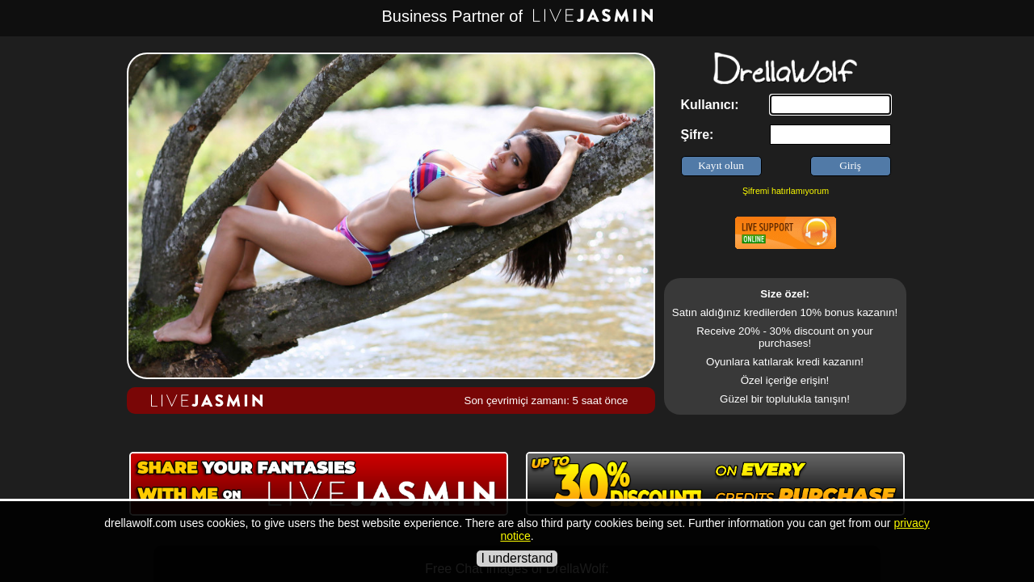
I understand (517, 558)
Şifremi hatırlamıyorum (785, 191)
